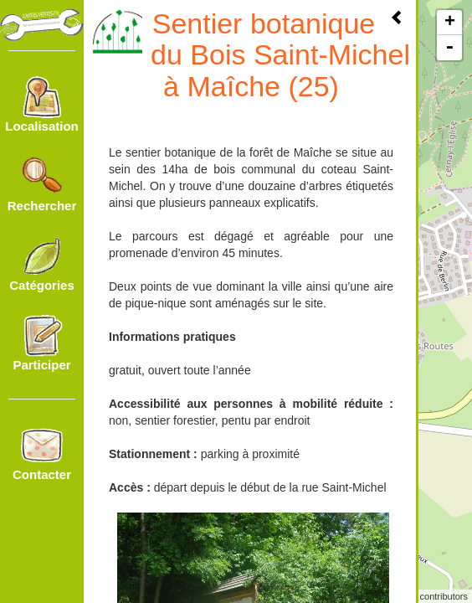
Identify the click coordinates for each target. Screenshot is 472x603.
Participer (41, 343)
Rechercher (42, 184)
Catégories (41, 263)
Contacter (42, 453)
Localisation (42, 104)
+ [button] (449, 22)
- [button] (449, 47)
